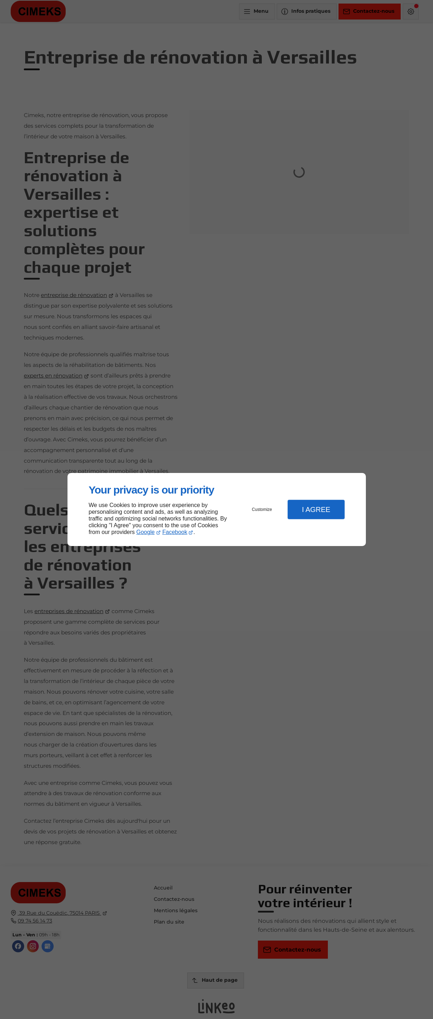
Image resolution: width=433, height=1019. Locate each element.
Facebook (174, 532)
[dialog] (216, 509)
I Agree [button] (316, 509)
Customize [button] (262, 509)
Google (145, 532)
